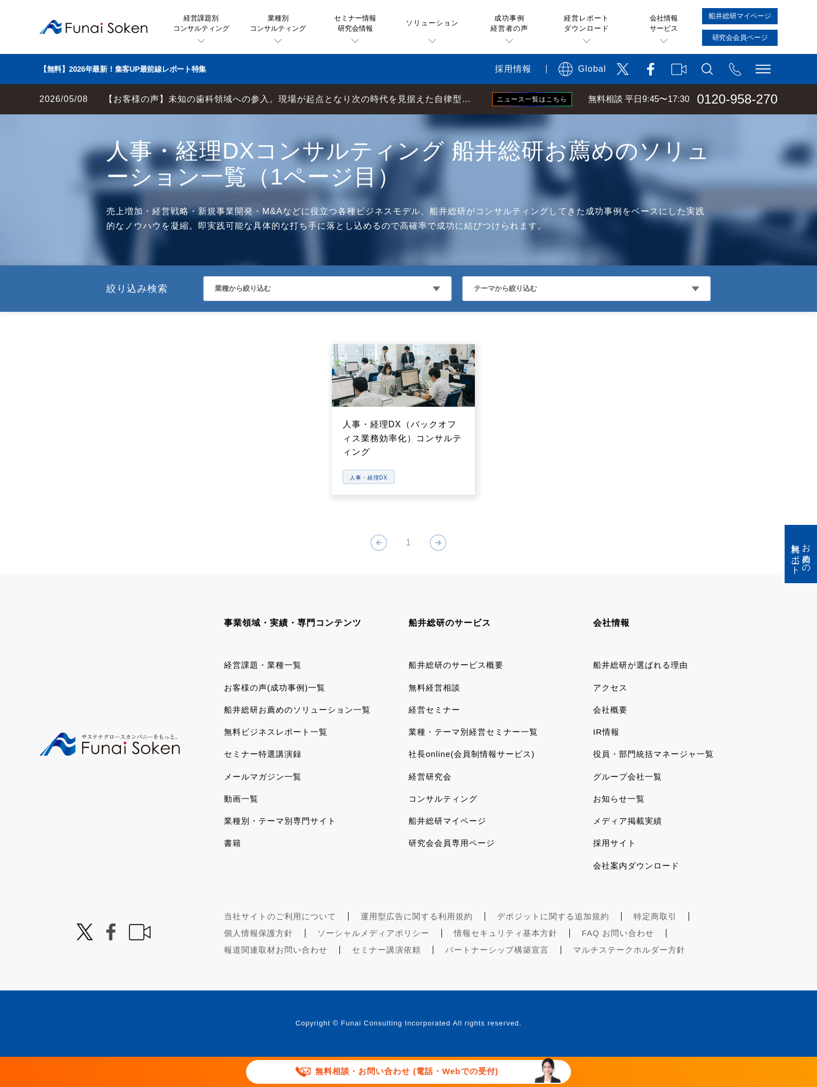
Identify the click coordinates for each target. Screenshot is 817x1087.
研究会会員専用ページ (452, 873)
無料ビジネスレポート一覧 (276, 762)
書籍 (232, 873)
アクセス (610, 717)
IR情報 (606, 762)
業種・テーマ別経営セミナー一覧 (473, 762)
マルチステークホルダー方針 (629, 980)
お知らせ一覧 (619, 828)
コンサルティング (443, 828)
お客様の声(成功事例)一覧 (274, 717)
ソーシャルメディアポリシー (373, 963)
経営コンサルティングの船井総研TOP (80, 125)
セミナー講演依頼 (386, 980)
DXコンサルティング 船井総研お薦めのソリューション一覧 (272, 125)
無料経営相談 (434, 717)
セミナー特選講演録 (263, 784)
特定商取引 (655, 946)
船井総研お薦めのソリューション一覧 (297, 739)
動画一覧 (241, 828)
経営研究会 (430, 806)
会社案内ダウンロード (636, 895)
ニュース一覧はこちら (532, 99)
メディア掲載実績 (627, 851)
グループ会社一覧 (627, 806)
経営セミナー (434, 739)
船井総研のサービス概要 (456, 695)
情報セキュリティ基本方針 (505, 963)
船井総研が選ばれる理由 (640, 695)
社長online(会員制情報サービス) (472, 784)
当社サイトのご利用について (280, 946)
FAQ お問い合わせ (618, 963)
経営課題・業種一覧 (263, 695)
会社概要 (610, 739)
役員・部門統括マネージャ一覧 (653, 784)
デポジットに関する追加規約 (553, 946)
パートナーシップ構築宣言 (497, 980)
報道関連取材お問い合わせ (276, 980)
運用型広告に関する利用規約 (416, 946)
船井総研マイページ (447, 851)
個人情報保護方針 (258, 963)
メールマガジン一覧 (263, 806)
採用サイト (614, 873)
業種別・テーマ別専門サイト (280, 851)
